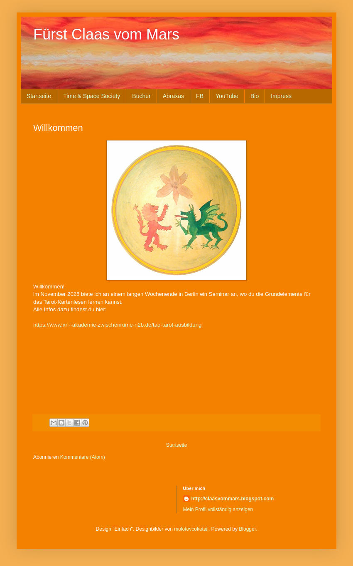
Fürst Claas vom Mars (106, 34)
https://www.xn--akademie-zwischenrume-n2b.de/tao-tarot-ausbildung (117, 325)
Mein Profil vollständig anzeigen (218, 509)
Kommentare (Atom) (82, 457)
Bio (254, 96)
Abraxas (173, 96)
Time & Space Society (91, 96)
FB (199, 96)
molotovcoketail (191, 529)
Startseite (39, 96)
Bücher (141, 96)
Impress (281, 96)
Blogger (247, 529)
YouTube (227, 96)
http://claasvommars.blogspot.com (232, 499)
